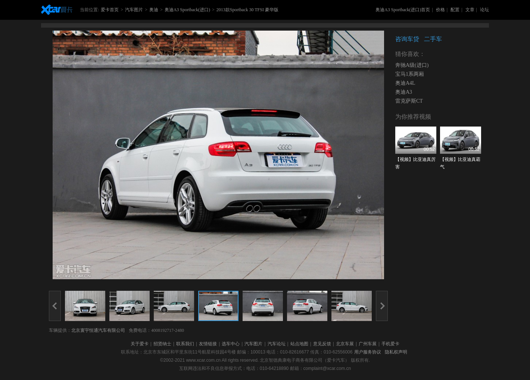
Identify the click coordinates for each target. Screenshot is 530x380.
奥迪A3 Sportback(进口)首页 (402, 9)
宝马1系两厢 (409, 74)
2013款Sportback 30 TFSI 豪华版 (247, 9)
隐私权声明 (396, 352)
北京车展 (345, 343)
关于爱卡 (140, 343)
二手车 (433, 39)
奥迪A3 (403, 92)
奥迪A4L (405, 83)
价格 (440, 9)
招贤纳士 (162, 343)
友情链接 (208, 343)
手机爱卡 (390, 343)
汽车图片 (134, 9)
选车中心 (231, 343)
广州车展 (368, 343)
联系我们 (185, 343)
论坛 (484, 9)
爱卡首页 (110, 9)
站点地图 (299, 343)
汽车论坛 (277, 343)
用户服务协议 (367, 352)
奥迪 (153, 9)
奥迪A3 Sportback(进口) (187, 9)
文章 (469, 9)
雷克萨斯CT (409, 101)
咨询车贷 (407, 39)
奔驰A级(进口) (411, 65)
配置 (454, 9)
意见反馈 (322, 343)
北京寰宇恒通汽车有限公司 (98, 330)
